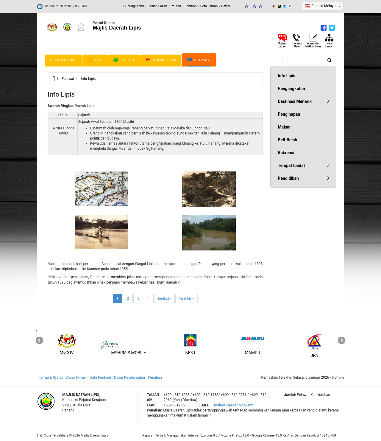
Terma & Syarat (51, 377)
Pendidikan (288, 178)
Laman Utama (63, 60)
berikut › (164, 298)
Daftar (225, 6)
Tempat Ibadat (291, 165)
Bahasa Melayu (323, 6)
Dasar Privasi (76, 377)
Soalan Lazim (157, 6)
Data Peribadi (100, 377)
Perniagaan (161, 60)
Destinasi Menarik (295, 101)
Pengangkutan (291, 88)
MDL (95, 60)
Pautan (176, 6)
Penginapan (289, 114)
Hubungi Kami (133, 6)
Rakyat (124, 60)
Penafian (155, 377)
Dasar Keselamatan (129, 377)
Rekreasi (286, 152)
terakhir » (186, 298)
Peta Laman (209, 6)
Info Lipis (286, 75)
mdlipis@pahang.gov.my (233, 405)
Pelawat (199, 60)
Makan (284, 127)
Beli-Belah (287, 139)
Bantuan (191, 6)
